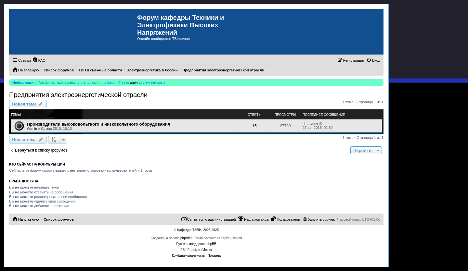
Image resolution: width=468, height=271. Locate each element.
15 (254, 126)
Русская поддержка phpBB (196, 244)
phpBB (185, 238)
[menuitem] (39, 60)
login (134, 82)
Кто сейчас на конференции (37, 164)
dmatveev (310, 124)
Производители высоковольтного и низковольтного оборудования (98, 124)
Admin (32, 128)
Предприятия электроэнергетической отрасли (78, 94)
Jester (207, 250)
